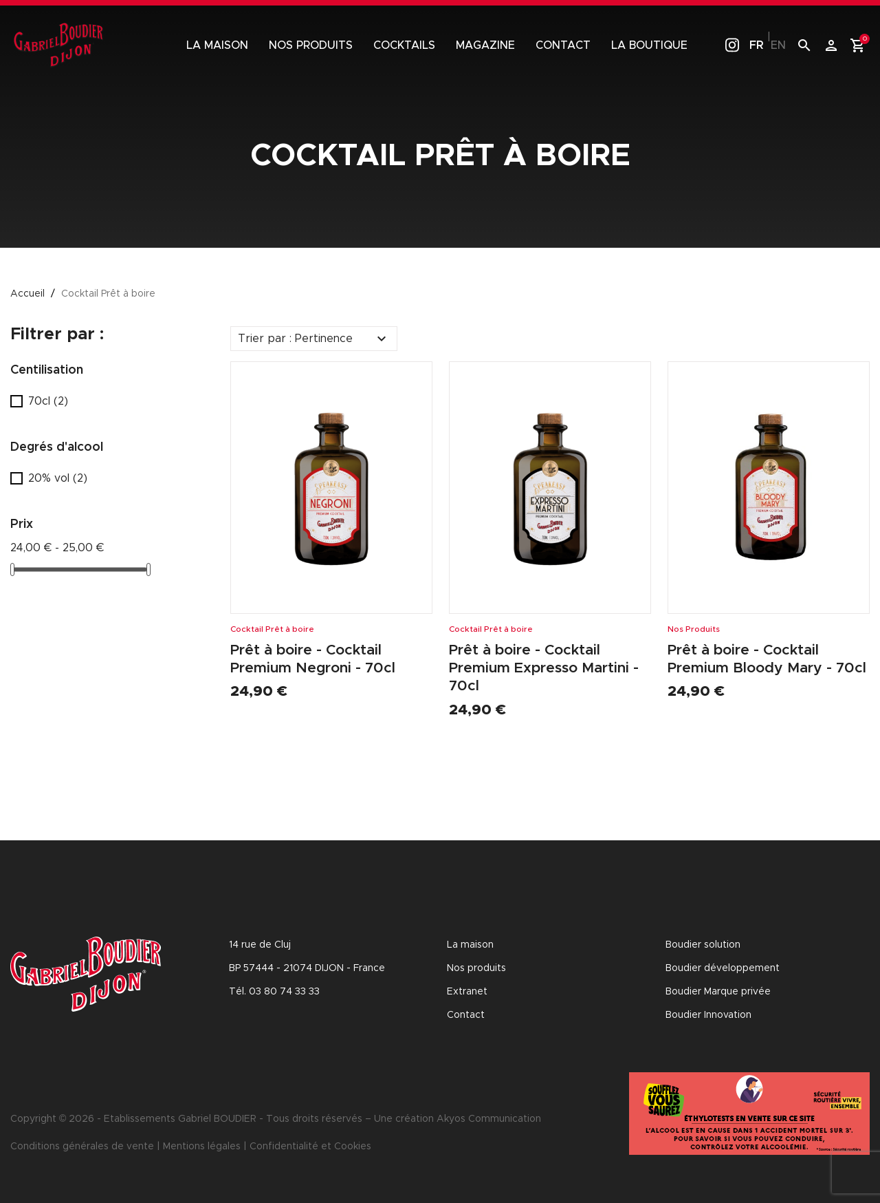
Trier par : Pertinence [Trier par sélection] (314, 338)
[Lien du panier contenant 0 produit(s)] (858, 45)
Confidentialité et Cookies (310, 1146)
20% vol (57, 478)
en (778, 45)
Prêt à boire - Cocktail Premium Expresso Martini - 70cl (546, 668)
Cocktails (404, 45)
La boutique (649, 45)
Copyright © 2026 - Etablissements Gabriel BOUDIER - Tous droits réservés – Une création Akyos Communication (275, 1119)
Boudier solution (703, 945)
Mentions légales (202, 1146)
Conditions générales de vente (82, 1146)
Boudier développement (723, 968)
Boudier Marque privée (718, 992)
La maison (217, 45)
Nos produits (311, 45)
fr (756, 45)
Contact (563, 45)
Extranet (467, 992)
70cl (48, 401)
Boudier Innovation (708, 1015)
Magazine (485, 45)
